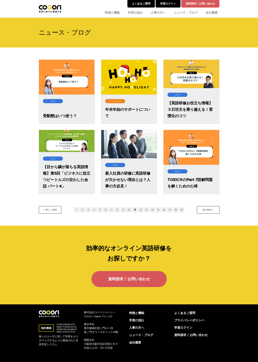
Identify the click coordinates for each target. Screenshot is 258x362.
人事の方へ (158, 12)
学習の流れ (135, 12)
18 (176, 209)
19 (181, 209)
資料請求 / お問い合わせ (200, 3)
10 (129, 209)
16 (164, 209)
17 (170, 209)
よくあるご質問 (141, 3)
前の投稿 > (208, 209)
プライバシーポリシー (189, 320)
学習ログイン (168, 3)
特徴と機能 (112, 12)
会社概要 (212, 12)
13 (146, 209)
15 (158, 209)
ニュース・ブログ (186, 12)
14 (152, 209)
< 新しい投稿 (50, 209)
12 (141, 209)
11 (135, 209)
